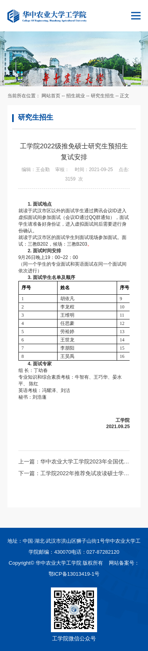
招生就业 (75, 95)
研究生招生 (102, 95)
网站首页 (51, 95)
